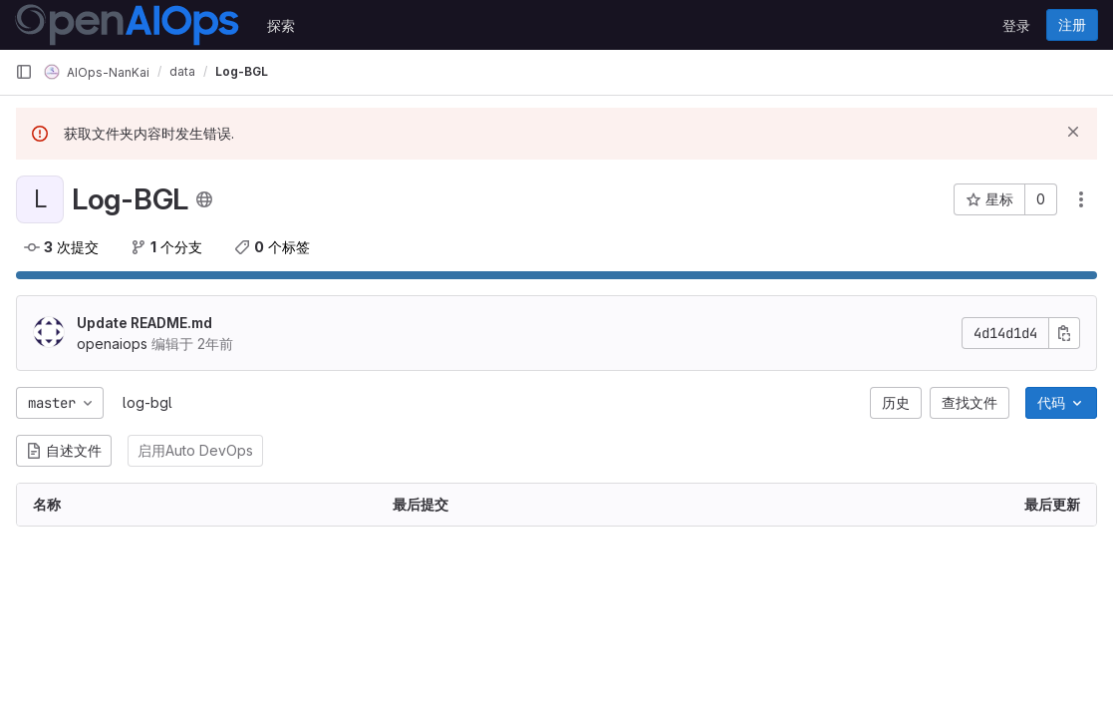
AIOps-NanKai (96, 72)
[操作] (1081, 199)
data (182, 71)
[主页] (127, 25)
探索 (281, 25)
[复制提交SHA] (1064, 333)
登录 (1016, 25)
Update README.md (144, 322)
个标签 (272, 246)
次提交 (61, 246)
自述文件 (64, 450)
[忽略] (1073, 132)
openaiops (112, 343)
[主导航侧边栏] (24, 72)
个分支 (166, 246)
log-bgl (147, 402)
